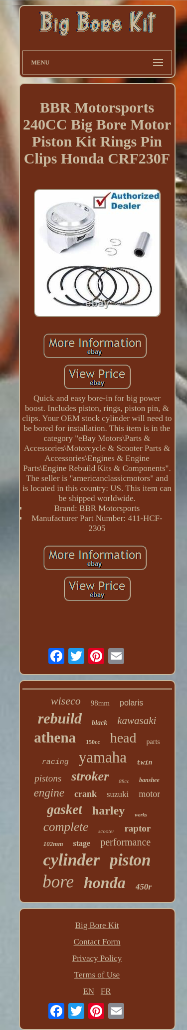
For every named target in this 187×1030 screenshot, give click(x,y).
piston (130, 860)
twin (144, 762)
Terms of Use (97, 975)
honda (105, 883)
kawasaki (136, 720)
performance (125, 842)
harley (108, 810)
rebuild (60, 718)
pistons (47, 778)
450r (144, 887)
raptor (137, 828)
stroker (90, 776)
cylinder (71, 859)
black (99, 722)
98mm (100, 703)
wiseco (66, 700)
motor (149, 794)
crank (85, 794)
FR (106, 991)
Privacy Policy (97, 958)
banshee (149, 780)
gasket (64, 809)
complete (65, 827)
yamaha (103, 757)
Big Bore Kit (97, 925)
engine (49, 792)
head (123, 738)
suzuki (118, 794)
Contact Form (97, 941)
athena (55, 738)
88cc (124, 781)
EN (88, 991)
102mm (53, 844)
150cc (93, 742)
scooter (106, 831)
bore (58, 882)
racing (55, 762)
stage (82, 843)
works (141, 815)
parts (153, 742)
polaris (131, 702)
